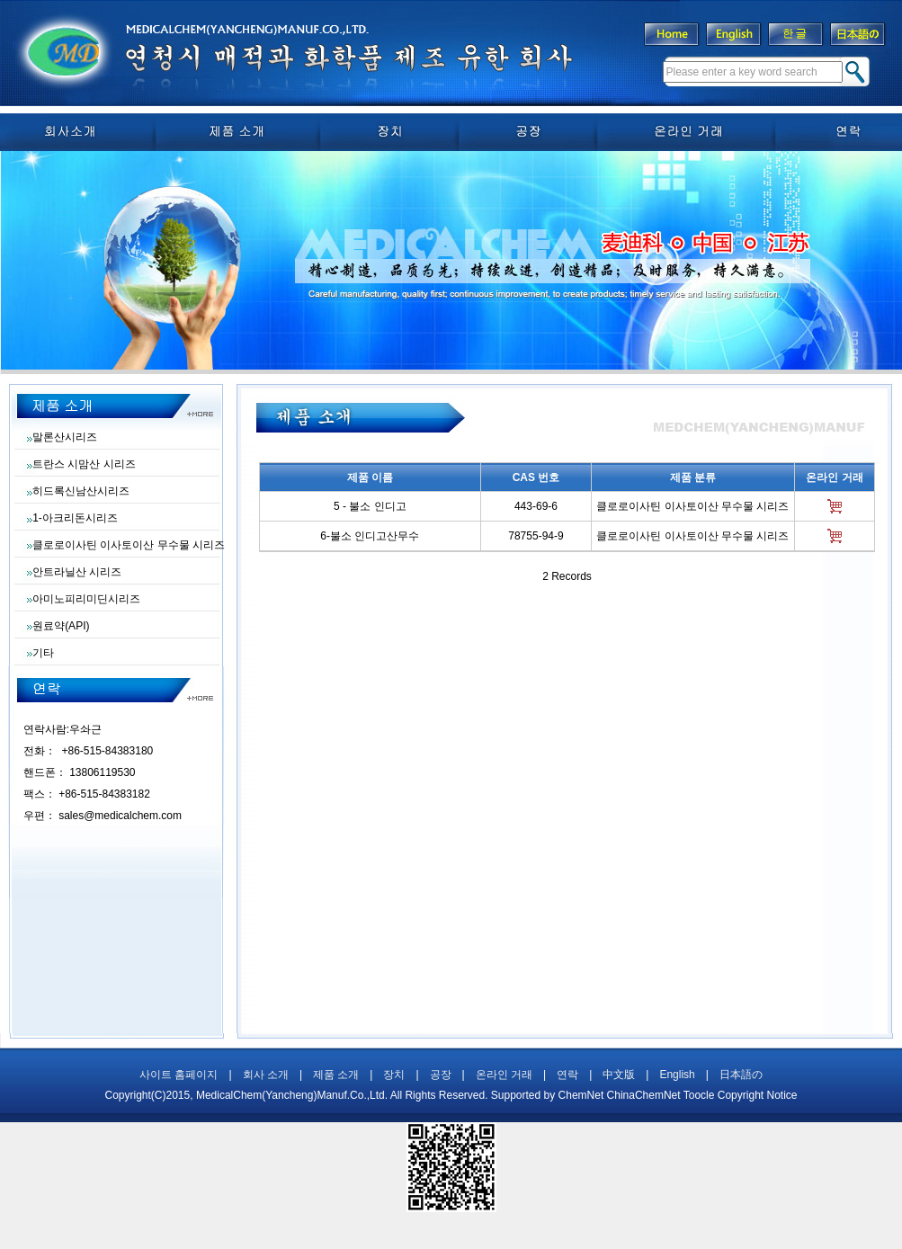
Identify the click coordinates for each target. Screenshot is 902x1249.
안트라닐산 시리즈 (76, 572)
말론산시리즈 (64, 437)
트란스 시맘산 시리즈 (84, 464)
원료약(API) (60, 626)
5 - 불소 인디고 (370, 506)
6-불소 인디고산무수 (369, 536)
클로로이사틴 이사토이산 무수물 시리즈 (128, 545)
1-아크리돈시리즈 (75, 518)
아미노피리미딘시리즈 (86, 599)
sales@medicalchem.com (120, 815)
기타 (43, 653)
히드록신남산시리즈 (80, 491)
